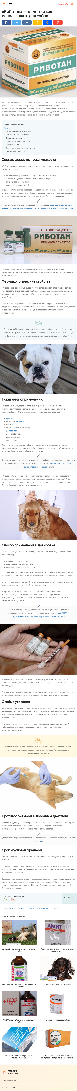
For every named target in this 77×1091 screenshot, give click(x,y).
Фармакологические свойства (17, 135)
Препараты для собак (11, 908)
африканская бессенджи (63, 208)
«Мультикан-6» (18, 616)
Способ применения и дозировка (18, 141)
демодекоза (11, 431)
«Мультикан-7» (31, 616)
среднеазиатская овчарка (61, 205)
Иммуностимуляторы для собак (44, 908)
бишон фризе (46, 208)
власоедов (66, 463)
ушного (26, 467)
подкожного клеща (39, 467)
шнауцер (29, 208)
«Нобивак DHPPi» (60, 613)
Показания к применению (15, 138)
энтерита (20, 422)
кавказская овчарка (10, 208)
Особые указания (12, 145)
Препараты (25, 908)
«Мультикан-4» (58, 616)
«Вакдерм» (38, 841)
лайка (22, 208)
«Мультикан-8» (45, 616)
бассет (37, 208)
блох (59, 463)
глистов (53, 463)
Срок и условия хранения (15, 151)
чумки (9, 418)
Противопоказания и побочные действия (21, 148)
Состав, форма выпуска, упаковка (18, 131)
